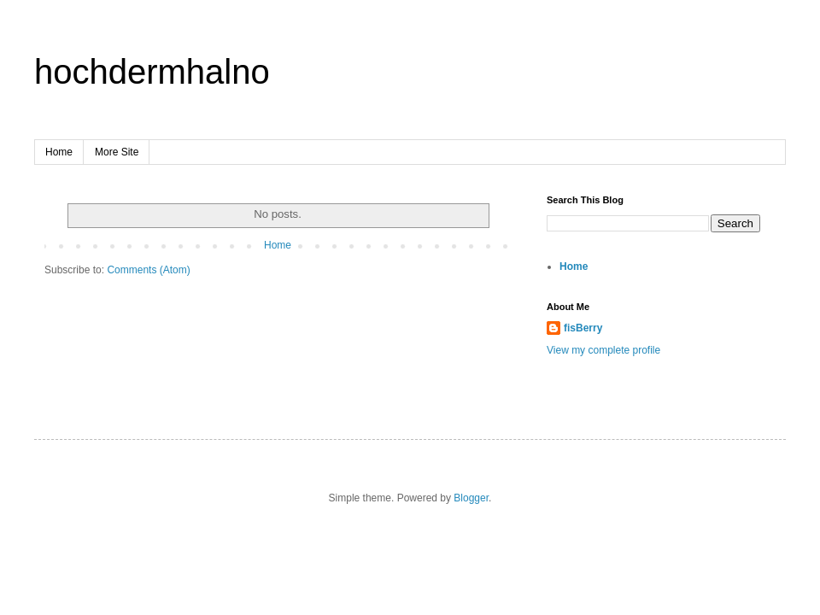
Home (59, 152)
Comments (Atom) (148, 270)
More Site (116, 152)
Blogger (471, 498)
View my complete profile (603, 350)
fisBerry (583, 328)
